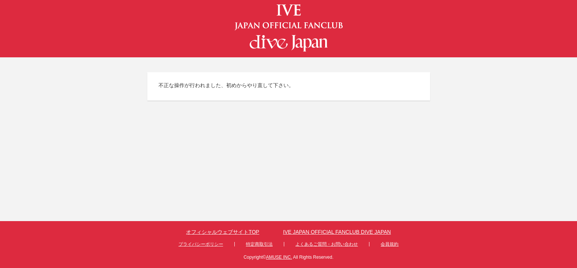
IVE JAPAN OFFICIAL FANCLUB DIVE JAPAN (337, 232)
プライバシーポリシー (201, 244)
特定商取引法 (259, 244)
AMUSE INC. (279, 257)
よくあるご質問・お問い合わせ (326, 244)
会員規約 (389, 244)
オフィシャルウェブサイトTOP (222, 232)
